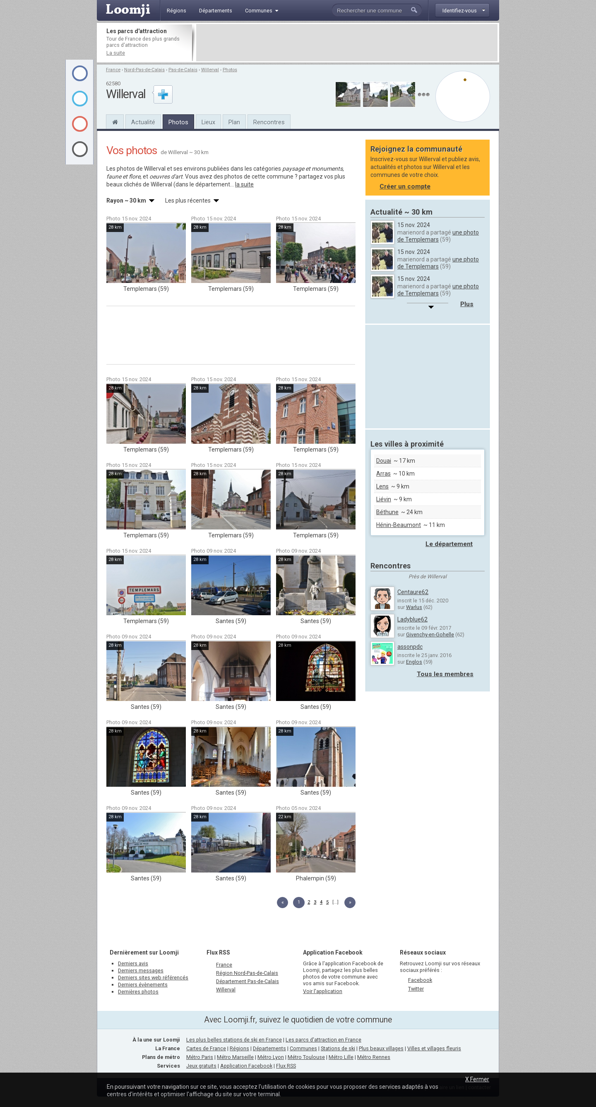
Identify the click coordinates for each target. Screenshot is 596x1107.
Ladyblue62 (412, 619)
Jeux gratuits (201, 1066)
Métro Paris (199, 1057)
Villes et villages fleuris (434, 1048)
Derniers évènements (143, 984)
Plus (466, 304)
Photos (230, 70)
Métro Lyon (270, 1057)
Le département (449, 544)
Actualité (143, 122)
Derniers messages (140, 970)
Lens (382, 486)
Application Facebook (246, 1066)
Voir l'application (322, 991)
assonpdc (410, 646)
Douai (383, 460)
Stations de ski (338, 1048)
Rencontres (269, 122)
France (113, 70)
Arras (383, 473)
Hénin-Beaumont (398, 525)
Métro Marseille (235, 1057)
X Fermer (477, 1079)
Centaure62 (412, 592)
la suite (244, 184)
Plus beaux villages (381, 1048)
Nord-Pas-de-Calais (144, 70)
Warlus (414, 607)
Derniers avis (133, 963)
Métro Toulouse (306, 1057)
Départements (269, 1048)
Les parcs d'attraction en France (323, 1040)
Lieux (208, 122)
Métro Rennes (373, 1057)
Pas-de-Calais (182, 70)
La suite (115, 53)
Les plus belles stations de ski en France (234, 1040)
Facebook (420, 980)
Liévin (383, 499)
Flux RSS (218, 952)
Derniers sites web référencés (153, 977)
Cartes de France (206, 1048)
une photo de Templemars (438, 236)
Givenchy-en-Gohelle (430, 634)
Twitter (416, 989)
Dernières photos (138, 992)
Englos (414, 662)
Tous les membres (445, 674)
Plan (234, 122)
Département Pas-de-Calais (247, 981)
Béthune (387, 512)
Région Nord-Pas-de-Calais (247, 973)
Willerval (210, 70)
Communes (303, 1048)
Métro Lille (341, 1057)
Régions (239, 1048)
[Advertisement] (346, 42)
